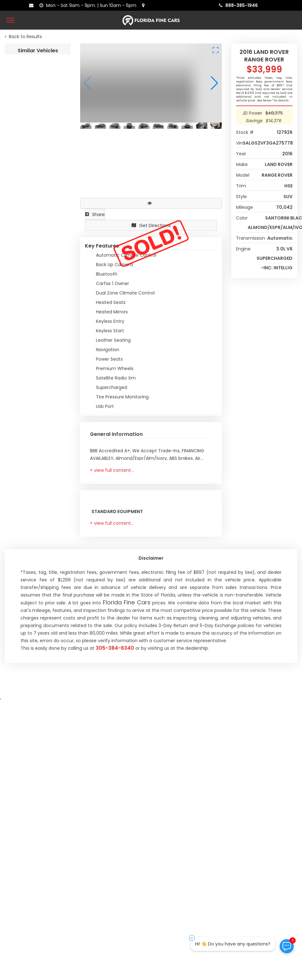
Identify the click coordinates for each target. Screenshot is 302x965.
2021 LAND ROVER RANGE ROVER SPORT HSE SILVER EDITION (38, 481)
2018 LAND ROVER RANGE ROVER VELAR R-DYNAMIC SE (38, 710)
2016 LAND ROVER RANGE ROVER (38, 100)
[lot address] (144, 5)
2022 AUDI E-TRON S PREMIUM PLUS (38, 786)
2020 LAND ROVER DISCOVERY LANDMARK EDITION (38, 329)
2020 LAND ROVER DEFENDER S (38, 252)
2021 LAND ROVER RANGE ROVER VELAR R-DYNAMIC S (38, 558)
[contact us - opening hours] (89, 5)
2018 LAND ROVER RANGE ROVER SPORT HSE (38, 405)
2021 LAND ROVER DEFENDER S (38, 176)
